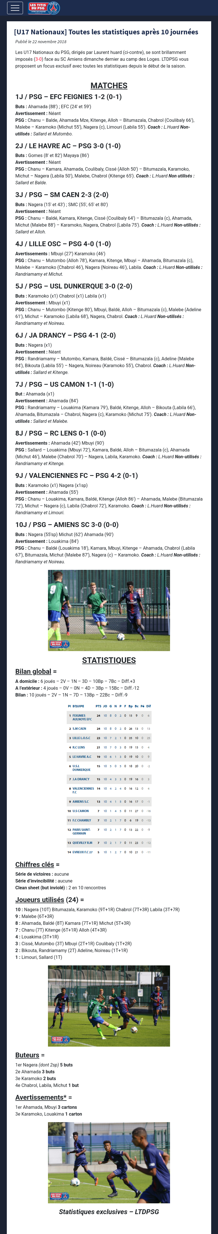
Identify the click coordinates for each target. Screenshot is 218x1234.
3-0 (38, 59)
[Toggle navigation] (15, 8)
